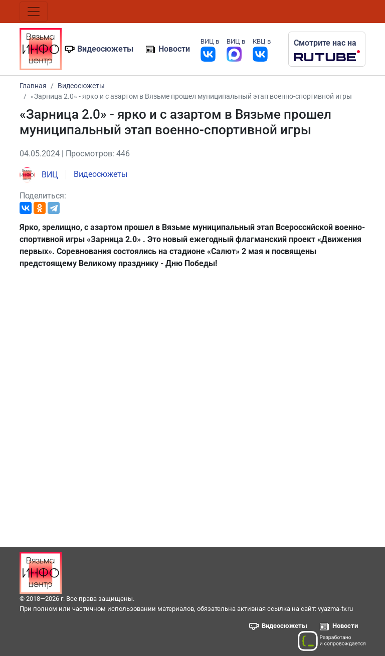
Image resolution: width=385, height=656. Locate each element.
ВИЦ (39, 174)
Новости (174, 49)
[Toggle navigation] (34, 12)
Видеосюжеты (105, 49)
